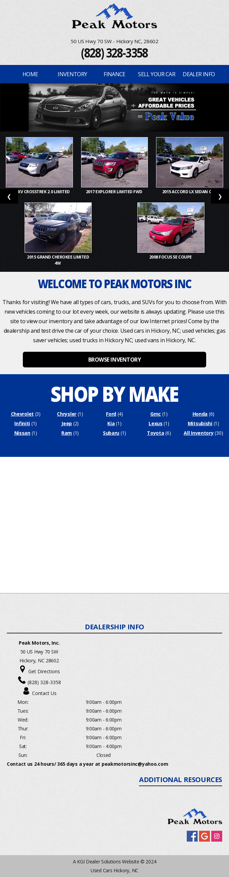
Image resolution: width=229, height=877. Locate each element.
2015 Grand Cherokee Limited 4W (58, 260)
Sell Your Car (156, 74)
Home (30, 74)
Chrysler (66, 414)
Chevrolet (22, 414)
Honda (200, 414)
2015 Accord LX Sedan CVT (189, 192)
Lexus (156, 423)
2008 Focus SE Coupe (171, 257)
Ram (66, 433)
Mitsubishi (200, 423)
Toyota (155, 433)
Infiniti (22, 423)
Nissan (22, 433)
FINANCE (114, 74)
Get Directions (44, 671)
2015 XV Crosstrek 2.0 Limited (39, 192)
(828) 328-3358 (114, 52)
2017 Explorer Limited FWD (114, 192)
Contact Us (44, 693)
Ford (111, 414)
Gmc (155, 414)
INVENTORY (72, 74)
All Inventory (198, 433)
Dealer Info (199, 74)
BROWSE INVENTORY (114, 359)
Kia (110, 423)
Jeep (66, 423)
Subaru (111, 433)
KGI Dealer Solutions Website (108, 861)
